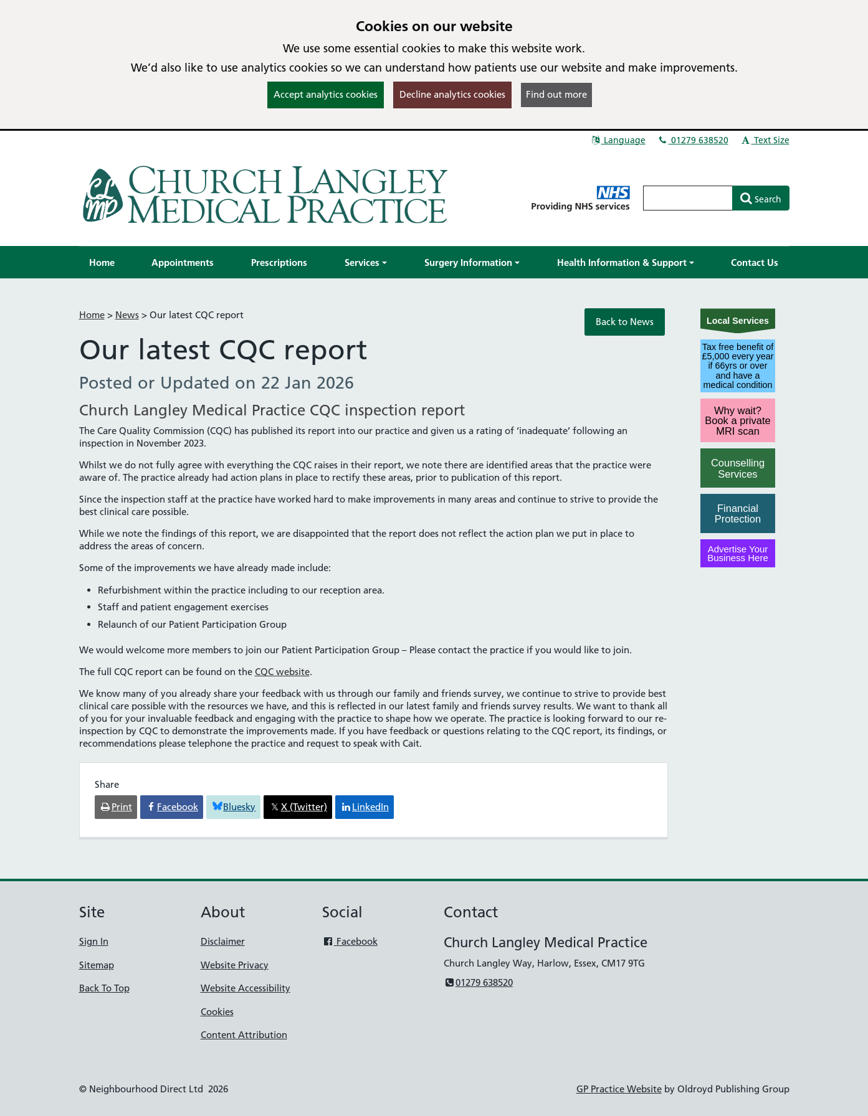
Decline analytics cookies (452, 94)
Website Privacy (235, 965)
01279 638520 (692, 140)
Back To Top (104, 988)
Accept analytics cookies (326, 94)
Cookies (217, 1012)
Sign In (93, 941)
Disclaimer (223, 941)
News (127, 315)
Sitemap (96, 965)
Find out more (556, 94)
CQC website (282, 672)
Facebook (350, 941)
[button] (366, 262)
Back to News (625, 322)
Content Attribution (244, 1035)
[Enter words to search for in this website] (688, 198)
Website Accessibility (245, 988)
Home (92, 315)
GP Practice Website (619, 1089)
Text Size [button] (764, 140)
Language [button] (618, 140)
